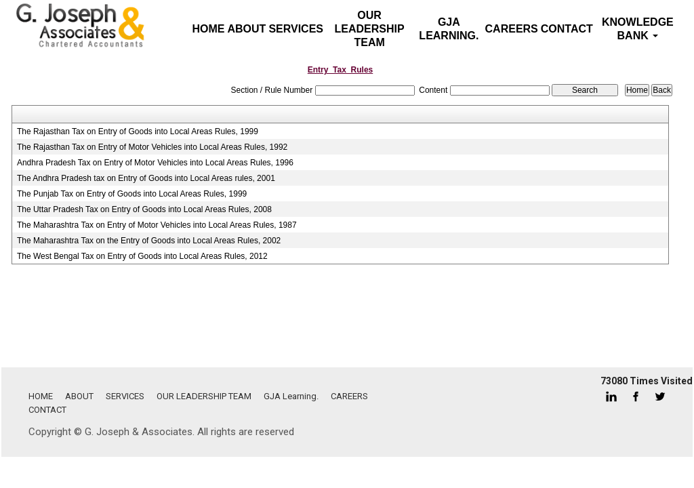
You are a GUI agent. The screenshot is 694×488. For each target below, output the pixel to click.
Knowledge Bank (638, 28)
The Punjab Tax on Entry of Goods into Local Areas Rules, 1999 (132, 194)
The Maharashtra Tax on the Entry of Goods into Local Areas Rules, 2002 (149, 240)
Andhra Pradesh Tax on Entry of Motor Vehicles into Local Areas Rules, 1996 (155, 162)
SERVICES (295, 29)
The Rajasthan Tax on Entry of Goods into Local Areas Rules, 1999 (137, 131)
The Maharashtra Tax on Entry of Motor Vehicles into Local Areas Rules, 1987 (157, 225)
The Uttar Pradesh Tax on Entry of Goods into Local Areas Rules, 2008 (144, 209)
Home (208, 29)
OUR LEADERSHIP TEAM (370, 28)
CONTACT (567, 29)
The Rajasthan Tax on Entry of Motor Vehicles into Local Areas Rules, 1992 (152, 147)
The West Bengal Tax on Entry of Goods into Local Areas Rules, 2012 (142, 256)
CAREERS (511, 29)
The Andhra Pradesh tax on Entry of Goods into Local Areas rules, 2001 (146, 178)
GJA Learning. (448, 28)
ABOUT (247, 29)
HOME (40, 396)
